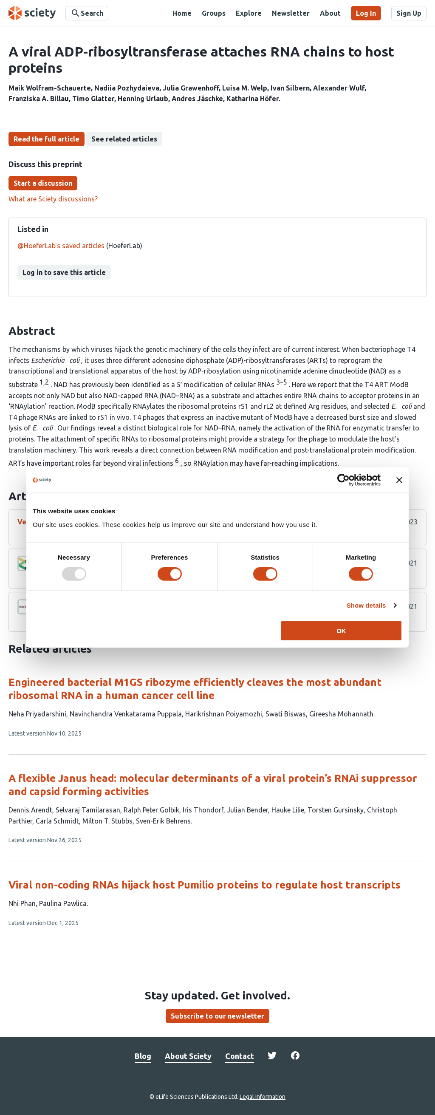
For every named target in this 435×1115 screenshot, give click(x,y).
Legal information (262, 1096)
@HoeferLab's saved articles (61, 245)
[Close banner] (399, 480)
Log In (366, 13)
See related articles (124, 139)
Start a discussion (43, 183)
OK (341, 630)
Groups (214, 13)
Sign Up (408, 13)
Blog (143, 1056)
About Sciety (188, 1056)
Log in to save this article (64, 272)
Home (182, 13)
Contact (239, 1056)
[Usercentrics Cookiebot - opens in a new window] (343, 480)
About (330, 13)
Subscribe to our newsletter (217, 1016)
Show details (366, 605)
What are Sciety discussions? (53, 199)
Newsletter (291, 13)
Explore (249, 13)
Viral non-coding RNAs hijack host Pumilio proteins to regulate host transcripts (204, 885)
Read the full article (46, 139)
